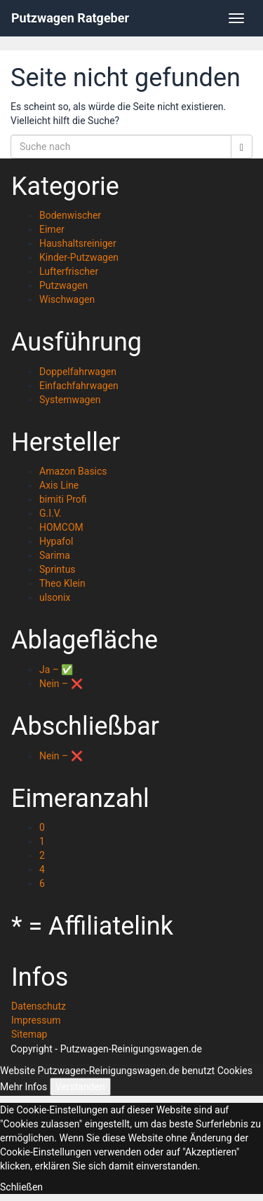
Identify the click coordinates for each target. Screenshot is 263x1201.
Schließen (21, 1187)
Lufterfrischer (68, 271)
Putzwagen (63, 285)
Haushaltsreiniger (77, 243)
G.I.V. (50, 513)
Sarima (54, 555)
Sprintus (57, 569)
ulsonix (54, 597)
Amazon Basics (73, 471)
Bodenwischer (70, 215)
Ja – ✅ (56, 669)
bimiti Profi (63, 499)
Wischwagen (67, 299)
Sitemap (29, 1034)
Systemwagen (70, 399)
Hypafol (56, 541)
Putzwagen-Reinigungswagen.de (131, 1048)
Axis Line (59, 485)
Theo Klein (62, 583)
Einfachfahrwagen (79, 385)
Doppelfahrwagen (77, 371)
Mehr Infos (23, 1086)
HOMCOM (61, 527)
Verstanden (80, 1086)
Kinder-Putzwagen (79, 257)
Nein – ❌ (61, 683)
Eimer (52, 229)
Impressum (35, 1020)
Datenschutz (38, 1006)
